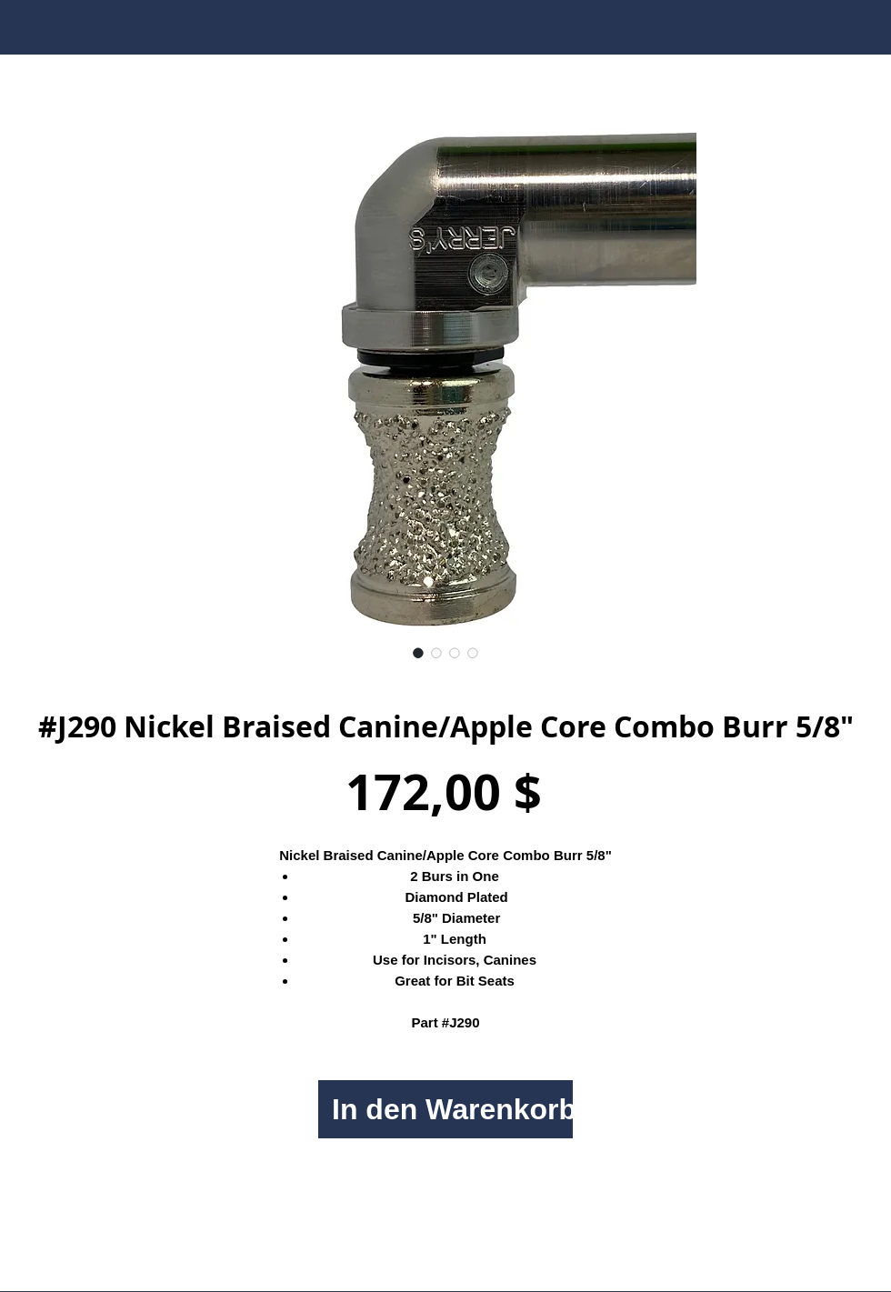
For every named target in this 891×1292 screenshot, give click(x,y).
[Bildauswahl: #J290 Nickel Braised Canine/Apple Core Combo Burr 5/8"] (418, 653)
